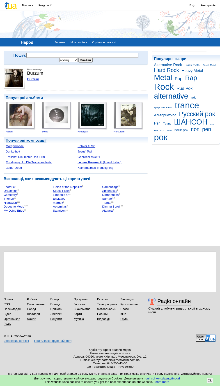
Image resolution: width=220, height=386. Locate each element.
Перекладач (12, 309)
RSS (7, 304)
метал (169, 130)
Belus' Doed (14, 167)
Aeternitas (60, 206)
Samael (107, 199)
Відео (7, 314)
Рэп (157, 123)
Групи (124, 319)
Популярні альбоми (24, 98)
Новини (102, 314)
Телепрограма (107, 304)
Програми (80, 299)
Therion (9, 199)
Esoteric (9, 187)
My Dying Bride (14, 210)
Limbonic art (61, 194)
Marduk (58, 202)
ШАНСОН (190, 122)
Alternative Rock (168, 65)
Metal (163, 77)
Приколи (56, 309)
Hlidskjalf (83, 131)
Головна (27, 5)
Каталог (102, 299)
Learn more (161, 382)
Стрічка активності (103, 42)
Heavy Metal (192, 71)
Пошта (8, 299)
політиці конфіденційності (162, 378)
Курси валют (129, 304)
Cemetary (10, 194)
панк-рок (181, 130)
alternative (171, 96)
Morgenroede (15, 146)
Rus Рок (184, 88)
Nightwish (10, 202)
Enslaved (59, 199)
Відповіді (103, 319)
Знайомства (82, 309)
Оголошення (36, 304)
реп (206, 129)
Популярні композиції (26, 140)
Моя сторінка (79, 42)
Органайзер (12, 319)
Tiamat (106, 202)
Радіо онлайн (174, 301)
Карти (78, 314)
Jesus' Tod (85, 151)
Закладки (126, 299)
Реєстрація (208, 5)
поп (195, 129)
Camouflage (110, 187)
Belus (45, 131)
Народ (31, 309)
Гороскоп (80, 304)
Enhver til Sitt (86, 146)
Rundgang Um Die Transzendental (29, 162)
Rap (191, 77)
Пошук (55, 299)
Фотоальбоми (106, 309)
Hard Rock (166, 70)
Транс (167, 123)
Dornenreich (110, 194)
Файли (31, 319)
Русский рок (197, 114)
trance (187, 105)
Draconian (10, 191)
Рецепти (56, 319)
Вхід (192, 5)
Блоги (124, 309)
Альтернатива (165, 115)
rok (193, 97)
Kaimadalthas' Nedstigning (95, 167)
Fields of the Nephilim (67, 187)
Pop (178, 78)
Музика (79, 319)
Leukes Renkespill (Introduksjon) (99, 162)
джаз (212, 124)
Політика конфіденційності (52, 340)
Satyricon (59, 210)
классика (159, 130)
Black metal (192, 65)
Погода (55, 304)
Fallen (9, 131)
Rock (164, 87)
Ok (210, 380)
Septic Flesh (61, 191)
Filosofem (118, 131)
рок (160, 137)
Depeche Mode (14, 206)
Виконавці (13, 179)
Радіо (7, 323)
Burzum (33, 79)
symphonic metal (163, 107)
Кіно (123, 314)
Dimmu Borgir (111, 206)
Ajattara (107, 210)
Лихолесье (109, 191)
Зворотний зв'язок (16, 340)
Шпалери (33, 314)
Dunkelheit (13, 151)
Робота (32, 299)
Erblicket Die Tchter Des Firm (25, 157)
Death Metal (209, 65)
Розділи (44, 5)
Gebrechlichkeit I (89, 157)
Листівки (56, 314)
